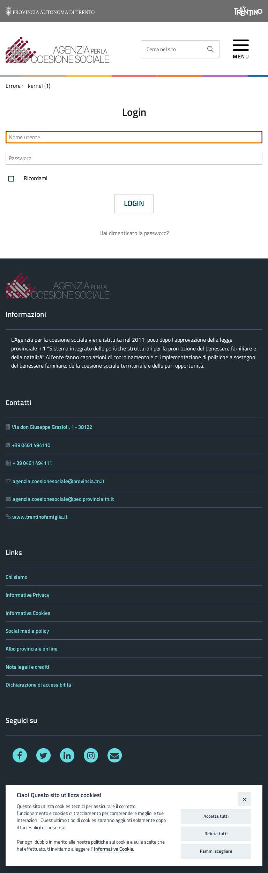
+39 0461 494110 (31, 445)
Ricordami (26, 178)
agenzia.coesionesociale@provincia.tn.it (58, 481)
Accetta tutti (216, 815)
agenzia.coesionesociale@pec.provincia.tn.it (63, 499)
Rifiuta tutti (216, 833)
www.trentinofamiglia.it (39, 517)
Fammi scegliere (216, 850)
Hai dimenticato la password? (134, 233)
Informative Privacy (27, 595)
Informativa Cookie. (114, 848)
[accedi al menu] (241, 48)
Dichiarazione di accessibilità (38, 685)
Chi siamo (17, 577)
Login (134, 203)
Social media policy (27, 631)
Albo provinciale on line (32, 649)
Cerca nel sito (161, 49)
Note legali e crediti (27, 667)
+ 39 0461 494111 (32, 463)
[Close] (244, 799)
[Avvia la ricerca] (210, 49)
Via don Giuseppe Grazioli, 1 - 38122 (52, 427)
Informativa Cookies (28, 613)
